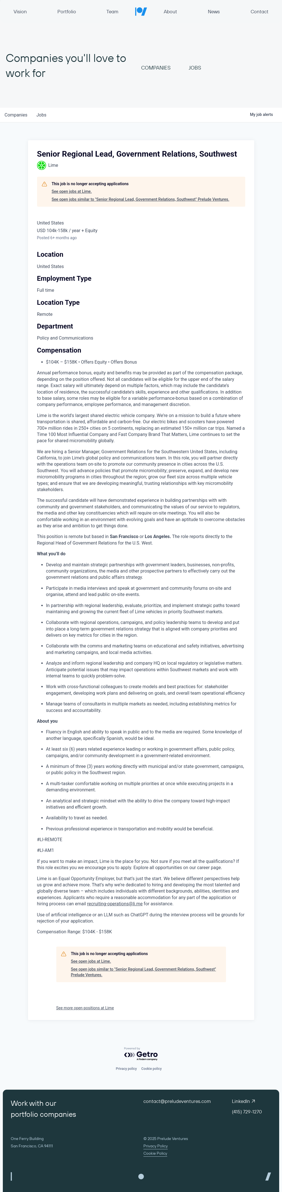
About (170, 11)
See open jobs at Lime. (72, 191)
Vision (20, 11)
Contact (259, 11)
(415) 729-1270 (247, 1112)
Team (112, 11)
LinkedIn (243, 1101)
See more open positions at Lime (85, 1008)
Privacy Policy (155, 1145)
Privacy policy (126, 1069)
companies (16, 115)
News (214, 11)
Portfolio (66, 11)
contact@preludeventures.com (177, 1101)
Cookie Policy (155, 1153)
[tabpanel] (141, 674)
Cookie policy (151, 1069)
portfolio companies (43, 1114)
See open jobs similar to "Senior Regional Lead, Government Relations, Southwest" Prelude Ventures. (140, 199)
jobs (41, 115)
